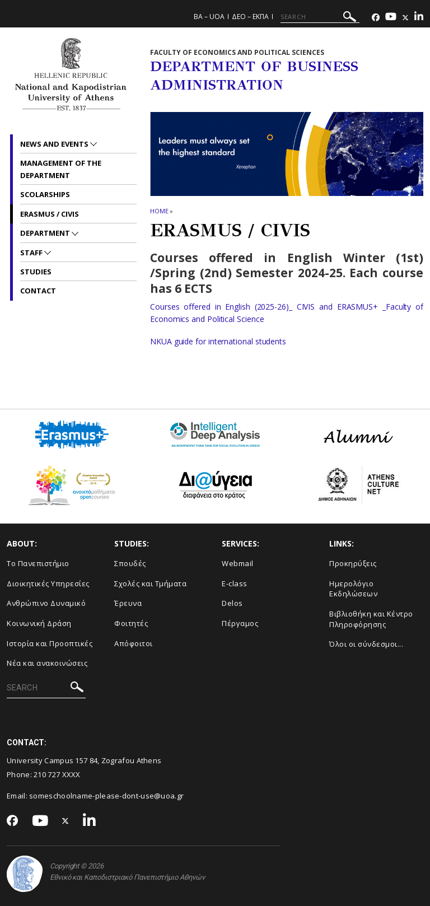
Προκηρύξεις (353, 563)
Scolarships (45, 194)
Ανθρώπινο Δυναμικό (46, 603)
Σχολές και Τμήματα (150, 583)
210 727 (48, 774)
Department (46, 233)
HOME (159, 211)
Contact (38, 291)
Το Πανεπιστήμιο (38, 563)
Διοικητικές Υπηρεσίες (48, 583)
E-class (234, 583)
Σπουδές (130, 563)
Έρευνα (128, 603)
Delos (232, 603)
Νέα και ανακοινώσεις (47, 663)
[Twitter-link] (405, 17)
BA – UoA (209, 16)
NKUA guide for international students (218, 341)
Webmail (238, 563)
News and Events (55, 144)
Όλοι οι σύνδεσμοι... (366, 644)
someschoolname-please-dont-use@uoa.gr (106, 796)
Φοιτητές (131, 623)
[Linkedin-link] (418, 17)
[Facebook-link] (376, 17)
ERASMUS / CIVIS (49, 214)
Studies (36, 272)
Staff (32, 252)
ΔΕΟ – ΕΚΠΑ (250, 16)
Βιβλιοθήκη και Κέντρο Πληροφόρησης (371, 619)
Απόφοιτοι (133, 643)
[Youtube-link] (390, 17)
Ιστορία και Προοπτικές (49, 643)
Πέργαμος (240, 623)
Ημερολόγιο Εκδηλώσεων (353, 588)
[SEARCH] (320, 17)
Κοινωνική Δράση (39, 623)
